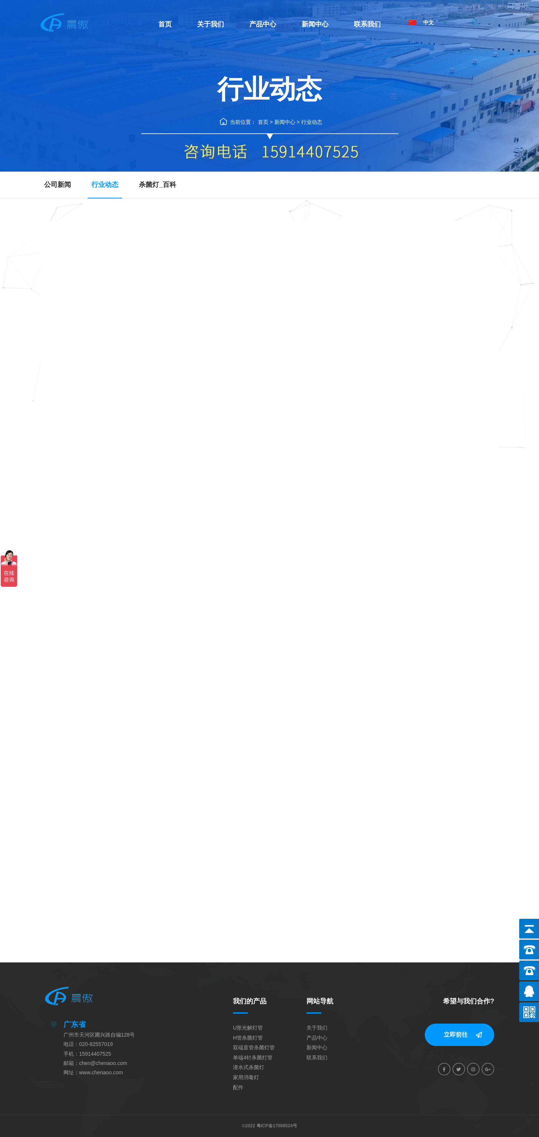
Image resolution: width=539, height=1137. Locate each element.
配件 (238, 1087)
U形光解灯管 (248, 1028)
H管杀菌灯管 (248, 1038)
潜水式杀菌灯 (248, 1067)
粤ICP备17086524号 (276, 1125)
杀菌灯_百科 (157, 184)
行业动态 (311, 122)
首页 (165, 24)
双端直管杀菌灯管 (254, 1047)
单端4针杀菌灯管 (252, 1058)
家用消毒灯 (246, 1077)
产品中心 (262, 24)
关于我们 (210, 24)
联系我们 (367, 24)
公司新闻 (57, 184)
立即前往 (456, 1034)
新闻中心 (315, 24)
